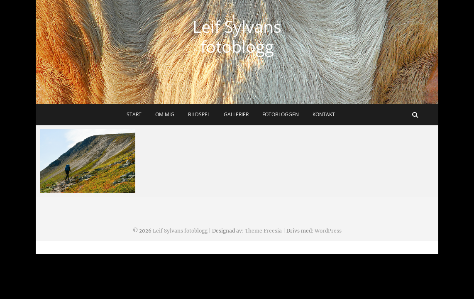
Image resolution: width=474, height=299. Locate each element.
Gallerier (236, 114)
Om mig (164, 114)
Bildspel (199, 114)
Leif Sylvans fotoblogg (237, 36)
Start (134, 114)
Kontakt (324, 114)
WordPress (328, 231)
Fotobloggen (280, 114)
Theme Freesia (263, 231)
